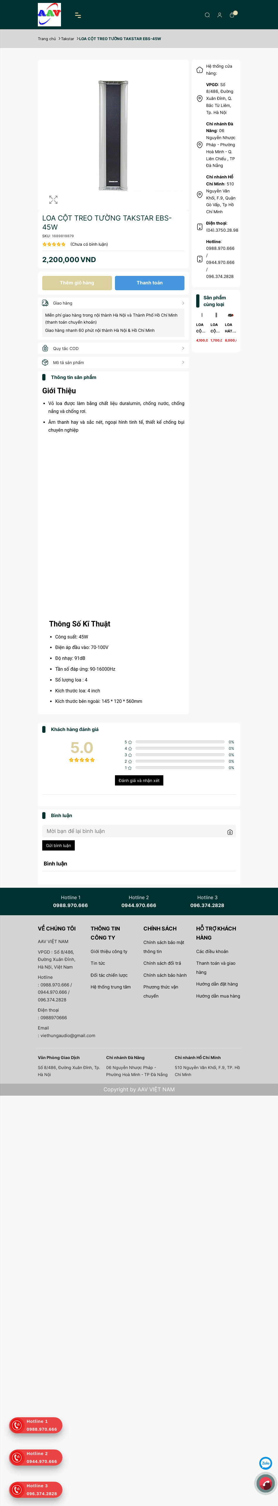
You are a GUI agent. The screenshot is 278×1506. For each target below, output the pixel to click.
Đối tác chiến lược (109, 975)
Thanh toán (150, 283)
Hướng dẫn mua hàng (218, 996)
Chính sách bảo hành (165, 975)
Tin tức (98, 963)
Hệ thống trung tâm (111, 987)
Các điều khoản (212, 951)
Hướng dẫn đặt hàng (217, 984)
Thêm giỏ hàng (77, 283)
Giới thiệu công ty (109, 951)
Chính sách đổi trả (162, 963)
